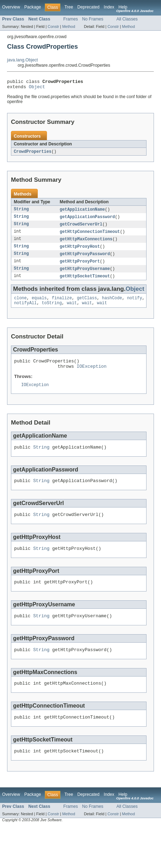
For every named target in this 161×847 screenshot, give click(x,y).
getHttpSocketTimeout (85, 282)
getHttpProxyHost (80, 251)
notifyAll (25, 310)
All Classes (127, 19)
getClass (87, 304)
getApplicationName (82, 212)
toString (52, 310)
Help (123, 7)
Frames (70, 19)
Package (32, 7)
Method (68, 26)
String (21, 212)
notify (134, 304)
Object (37, 88)
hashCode (112, 304)
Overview (11, 7)
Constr (53, 26)
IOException (92, 375)
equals (39, 304)
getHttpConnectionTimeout (90, 235)
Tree (68, 7)
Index (109, 7)
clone (20, 304)
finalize (62, 304)
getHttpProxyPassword (85, 259)
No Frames (92, 19)
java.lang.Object (22, 60)
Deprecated (88, 7)
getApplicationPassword (87, 220)
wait (72, 310)
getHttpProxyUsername (85, 274)
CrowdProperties (33, 154)
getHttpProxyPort (80, 266)
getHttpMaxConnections (86, 243)
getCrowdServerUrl (81, 227)
